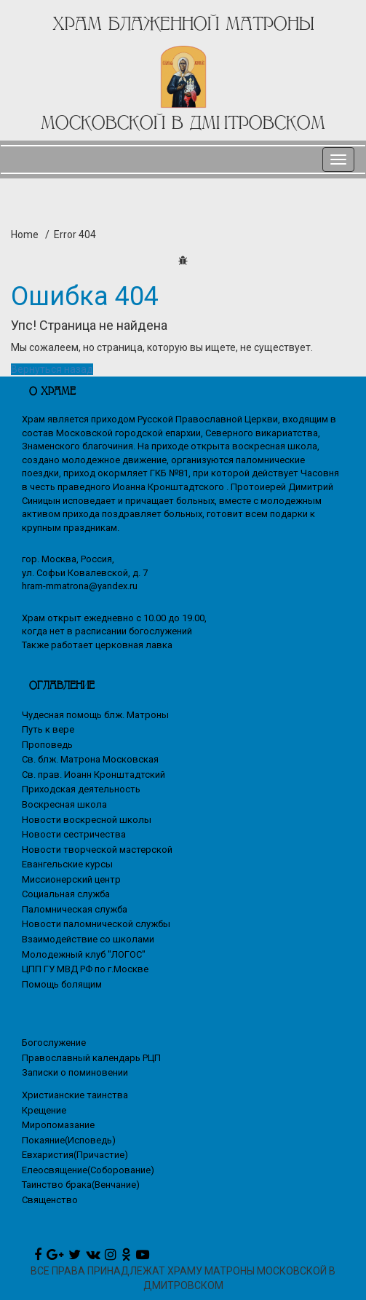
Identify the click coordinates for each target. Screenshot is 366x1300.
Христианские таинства (75, 1095)
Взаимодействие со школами (88, 939)
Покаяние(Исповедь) (69, 1140)
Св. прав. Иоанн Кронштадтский (93, 774)
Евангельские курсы (67, 864)
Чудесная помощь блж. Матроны (95, 714)
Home (25, 234)
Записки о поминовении (75, 1072)
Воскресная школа (64, 804)
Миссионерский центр (71, 879)
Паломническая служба (74, 909)
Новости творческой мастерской (97, 849)
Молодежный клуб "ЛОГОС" (84, 954)
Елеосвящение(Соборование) (88, 1170)
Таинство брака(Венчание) (81, 1184)
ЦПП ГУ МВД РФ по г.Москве (85, 969)
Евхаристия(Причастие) (75, 1154)
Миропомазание (58, 1124)
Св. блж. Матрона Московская (90, 759)
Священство (50, 1199)
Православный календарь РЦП (91, 1057)
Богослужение (54, 1042)
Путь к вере (48, 729)
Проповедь (47, 744)
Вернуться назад (52, 369)
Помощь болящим (62, 984)
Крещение (44, 1110)
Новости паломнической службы (96, 923)
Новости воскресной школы (86, 819)
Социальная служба (66, 894)
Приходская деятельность (81, 789)
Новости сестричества (74, 834)
